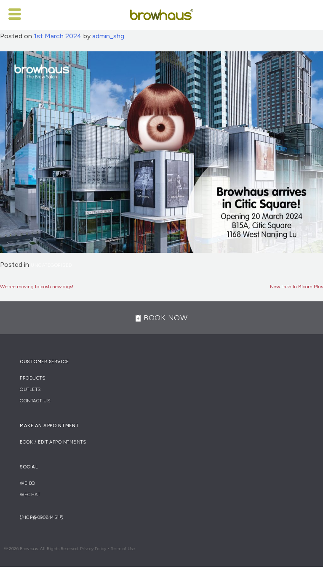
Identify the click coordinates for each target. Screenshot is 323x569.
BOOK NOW (161, 317)
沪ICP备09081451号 (42, 517)
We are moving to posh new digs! (36, 287)
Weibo (27, 483)
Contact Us (35, 401)
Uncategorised (51, 265)
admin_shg (108, 36)
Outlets (30, 389)
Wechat (30, 494)
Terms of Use (123, 548)
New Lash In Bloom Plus (296, 287)
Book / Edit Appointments (53, 442)
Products (32, 378)
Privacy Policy (93, 548)
